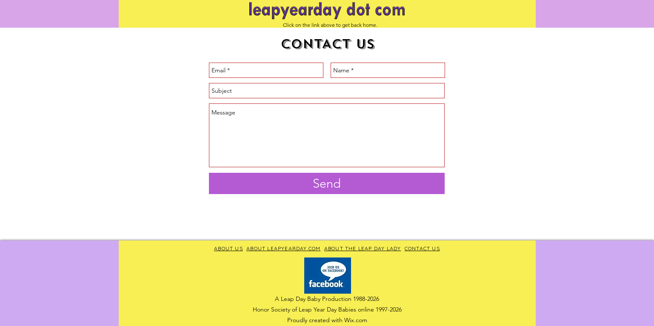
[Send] (327, 183)
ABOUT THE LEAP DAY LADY (362, 248)
